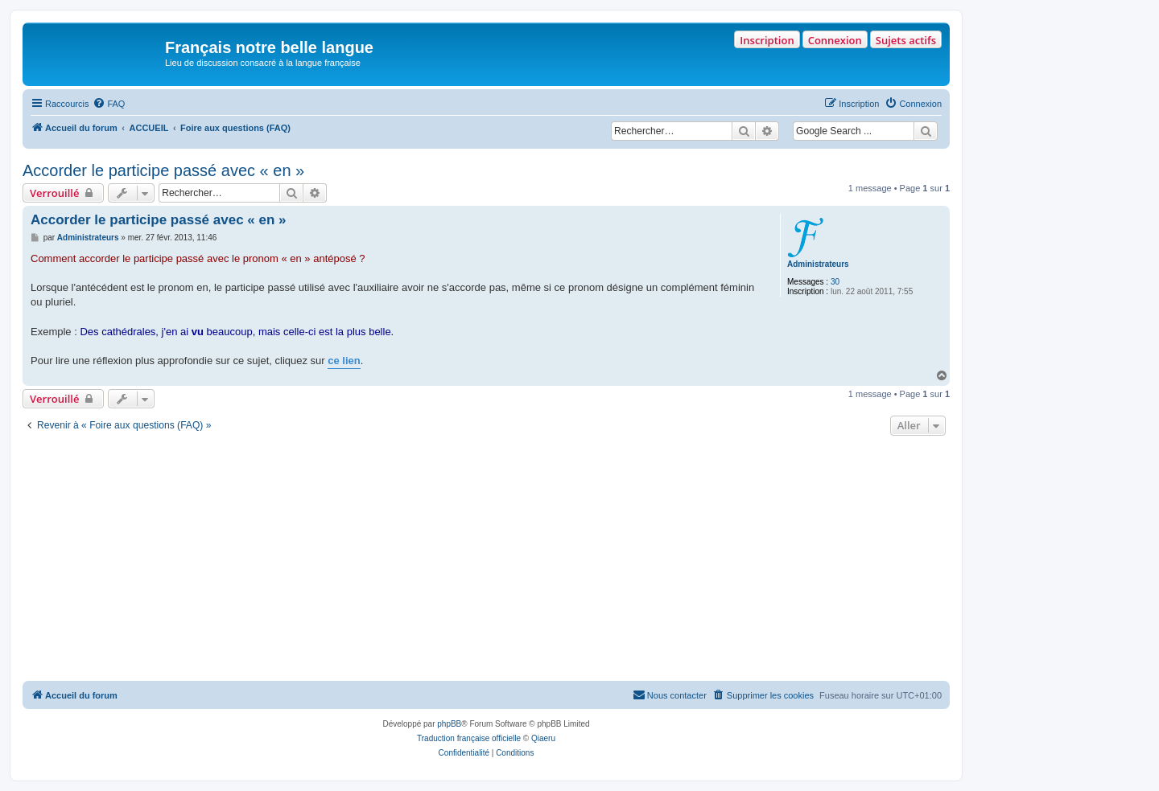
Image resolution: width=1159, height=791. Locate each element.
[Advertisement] (486, 560)
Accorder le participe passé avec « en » (163, 170)
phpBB (449, 723)
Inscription (767, 40)
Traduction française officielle (469, 738)
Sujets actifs (906, 40)
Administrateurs (818, 264)
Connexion (835, 40)
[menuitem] (109, 103)
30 (835, 281)
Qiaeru (543, 738)
